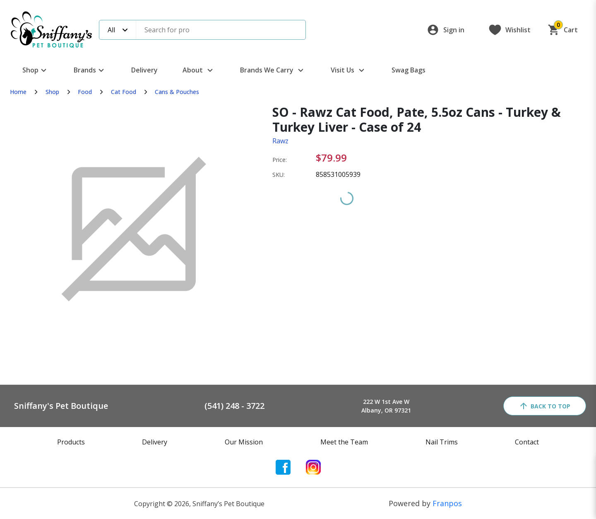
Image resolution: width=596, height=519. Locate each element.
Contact (527, 442)
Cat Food (123, 92)
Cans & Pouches (177, 92)
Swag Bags (408, 70)
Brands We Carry (273, 70)
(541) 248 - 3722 (234, 405)
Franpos (447, 503)
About (199, 70)
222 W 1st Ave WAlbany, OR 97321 (386, 406)
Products (71, 442)
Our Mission (244, 442)
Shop (35, 70)
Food (85, 92)
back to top (544, 406)
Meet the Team (344, 442)
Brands (90, 70)
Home (18, 92)
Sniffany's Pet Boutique (61, 405)
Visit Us (349, 70)
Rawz (280, 140)
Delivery (144, 70)
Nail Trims (441, 442)
